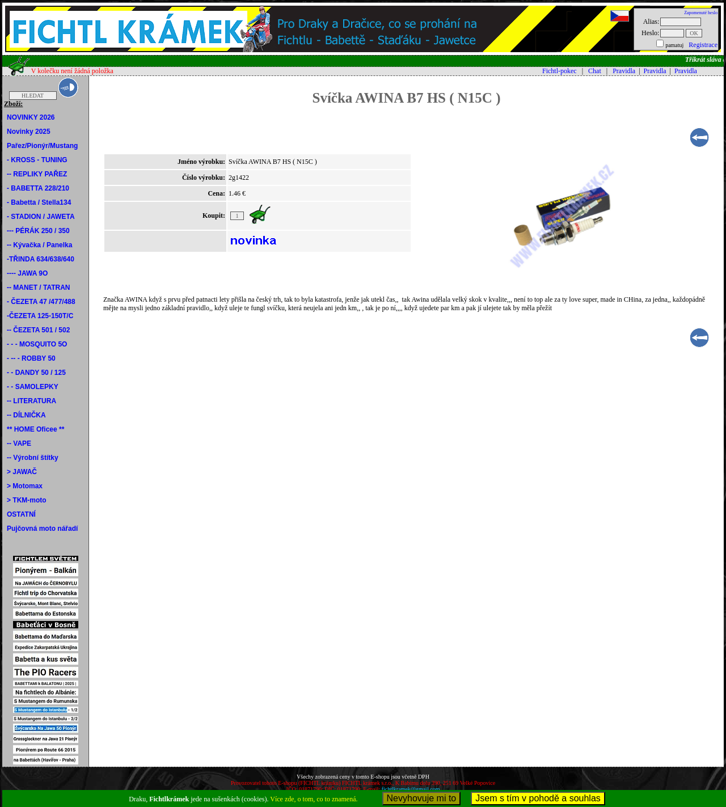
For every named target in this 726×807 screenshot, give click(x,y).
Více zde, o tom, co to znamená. (313, 799)
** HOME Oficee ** (35, 429)
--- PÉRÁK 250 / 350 (38, 231)
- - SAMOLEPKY (32, 387)
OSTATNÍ (21, 514)
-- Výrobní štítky (32, 458)
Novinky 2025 (28, 132)
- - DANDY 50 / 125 (36, 373)
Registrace (703, 45)
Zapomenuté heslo (700, 12)
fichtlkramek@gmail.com (411, 789)
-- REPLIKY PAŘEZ (37, 174)
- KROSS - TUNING (37, 160)
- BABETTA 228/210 (38, 188)
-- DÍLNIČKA (26, 415)
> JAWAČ (22, 472)
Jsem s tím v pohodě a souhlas (538, 798)
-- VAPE (19, 443)
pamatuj (674, 45)
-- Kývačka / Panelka (39, 245)
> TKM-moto (27, 500)
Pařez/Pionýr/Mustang (42, 146)
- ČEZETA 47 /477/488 (41, 302)
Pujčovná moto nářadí (42, 529)
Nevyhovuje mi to (422, 798)
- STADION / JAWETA (41, 217)
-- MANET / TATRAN (38, 287)
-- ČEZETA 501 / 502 (38, 330)
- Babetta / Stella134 (39, 202)
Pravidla (624, 71)
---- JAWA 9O (27, 273)
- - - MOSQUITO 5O (37, 344)
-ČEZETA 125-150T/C (40, 316)
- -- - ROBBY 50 (31, 358)
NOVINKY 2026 (31, 117)
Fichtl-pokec (559, 71)
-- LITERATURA (31, 401)
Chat (594, 71)
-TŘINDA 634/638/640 (40, 259)
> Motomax (25, 486)
